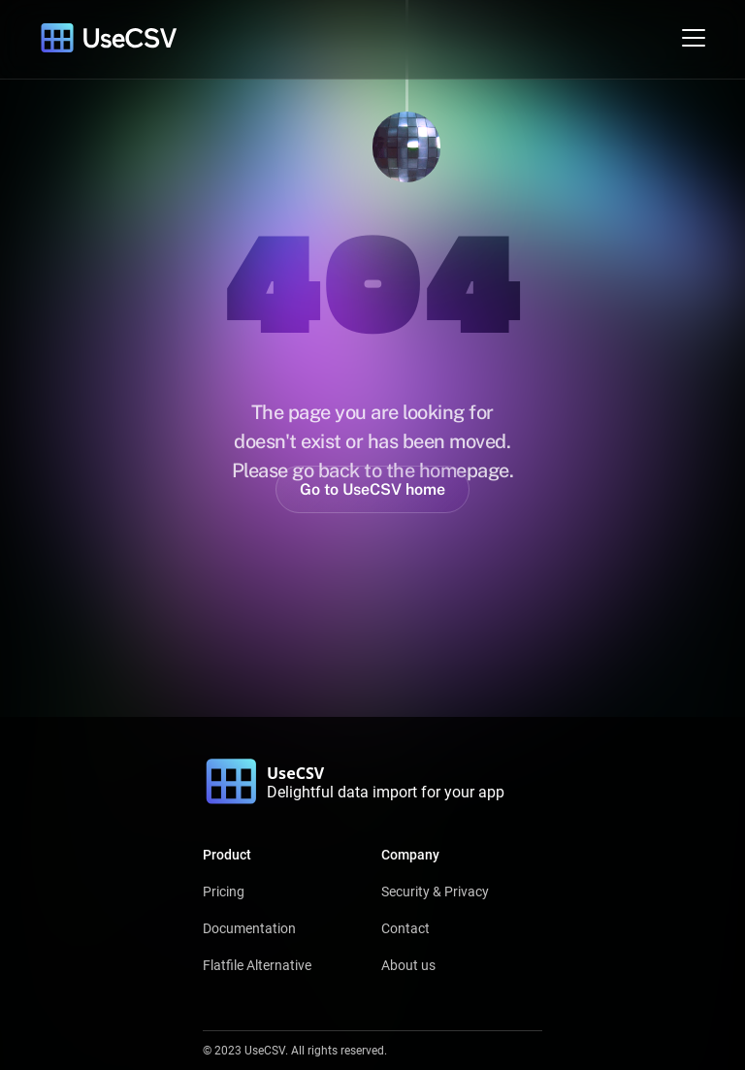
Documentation (249, 928)
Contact (405, 928)
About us (408, 965)
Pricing (223, 891)
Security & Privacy (435, 891)
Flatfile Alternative (257, 965)
